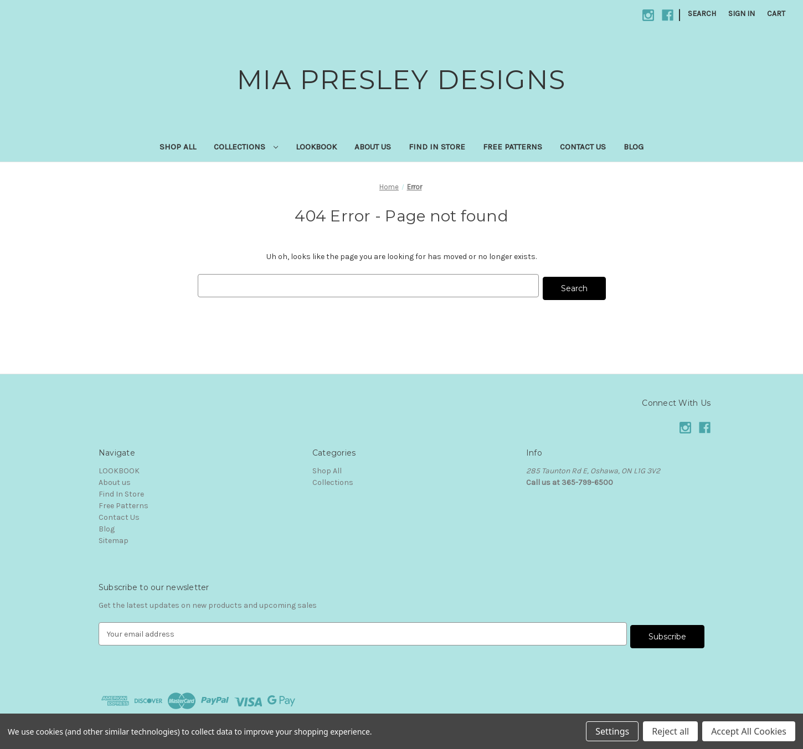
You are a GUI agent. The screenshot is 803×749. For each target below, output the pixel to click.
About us (372, 147)
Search (702, 13)
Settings (612, 731)
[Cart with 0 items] (776, 13)
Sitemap (113, 538)
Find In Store (437, 147)
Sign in (741, 13)
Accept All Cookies (748, 731)
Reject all (670, 731)
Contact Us (583, 147)
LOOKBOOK (316, 147)
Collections (246, 147)
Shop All (177, 147)
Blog (634, 147)
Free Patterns (512, 147)
